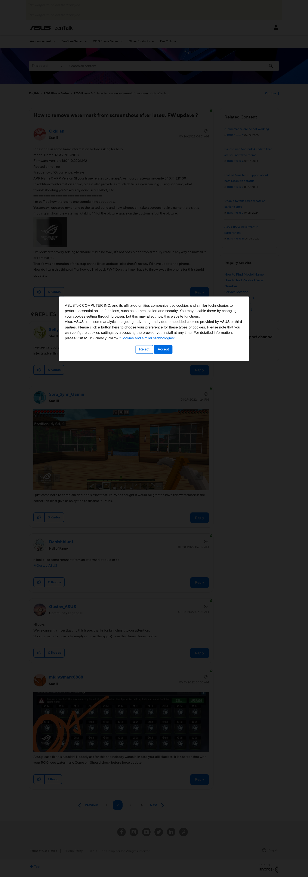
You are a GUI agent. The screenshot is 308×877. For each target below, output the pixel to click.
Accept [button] (163, 465)
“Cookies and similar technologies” (167, 454)
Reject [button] (144, 465)
